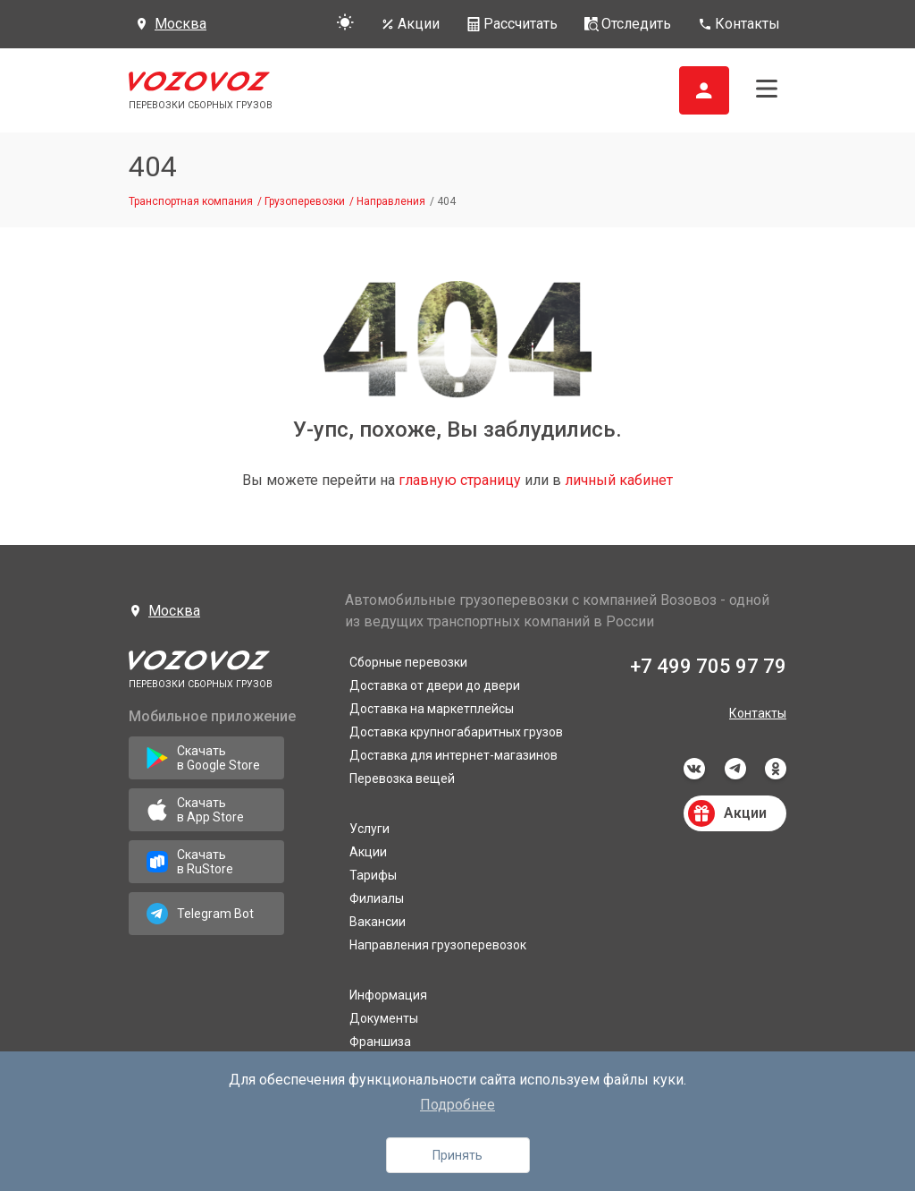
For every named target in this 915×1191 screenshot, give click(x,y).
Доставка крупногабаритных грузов (456, 732)
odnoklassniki (775, 768)
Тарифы (373, 875)
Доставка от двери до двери (434, 685)
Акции (368, 852)
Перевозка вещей (402, 778)
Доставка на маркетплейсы (431, 709)
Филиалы (376, 898)
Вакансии (377, 922)
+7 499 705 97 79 (708, 666)
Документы (383, 1018)
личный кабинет (619, 480)
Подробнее (457, 1104)
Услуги (369, 828)
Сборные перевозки (408, 662)
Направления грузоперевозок (437, 945)
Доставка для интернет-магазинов (453, 755)
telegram (735, 768)
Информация (388, 995)
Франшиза (380, 1041)
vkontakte (694, 768)
